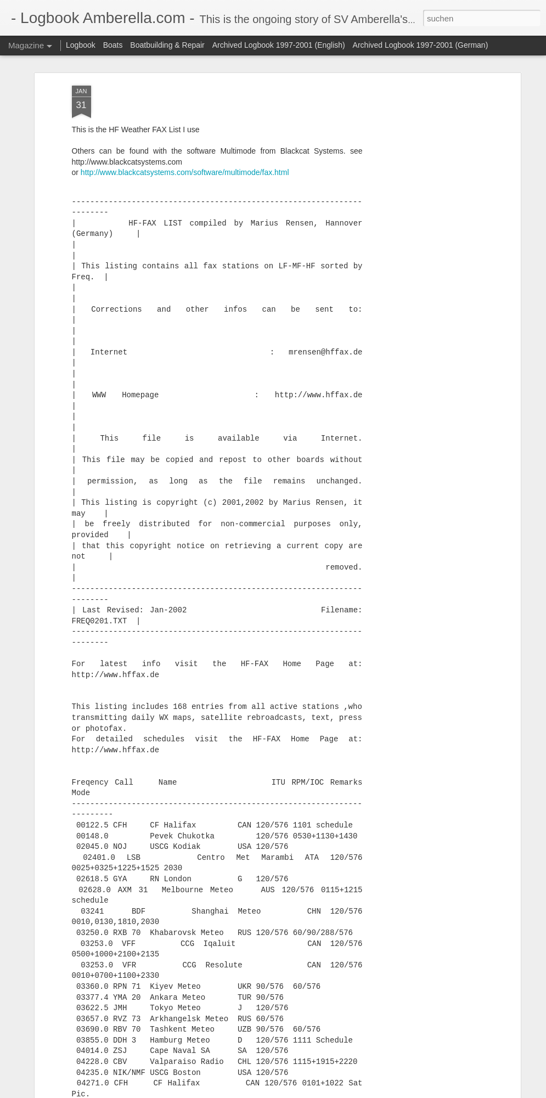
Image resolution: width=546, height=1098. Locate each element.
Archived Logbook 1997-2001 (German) (420, 45)
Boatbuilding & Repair (167, 45)
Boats (113, 45)
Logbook (80, 45)
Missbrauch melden (353, 1092)
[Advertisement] (423, 205)
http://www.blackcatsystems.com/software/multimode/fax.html (185, 120)
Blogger (312, 1092)
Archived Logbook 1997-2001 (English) (278, 45)
